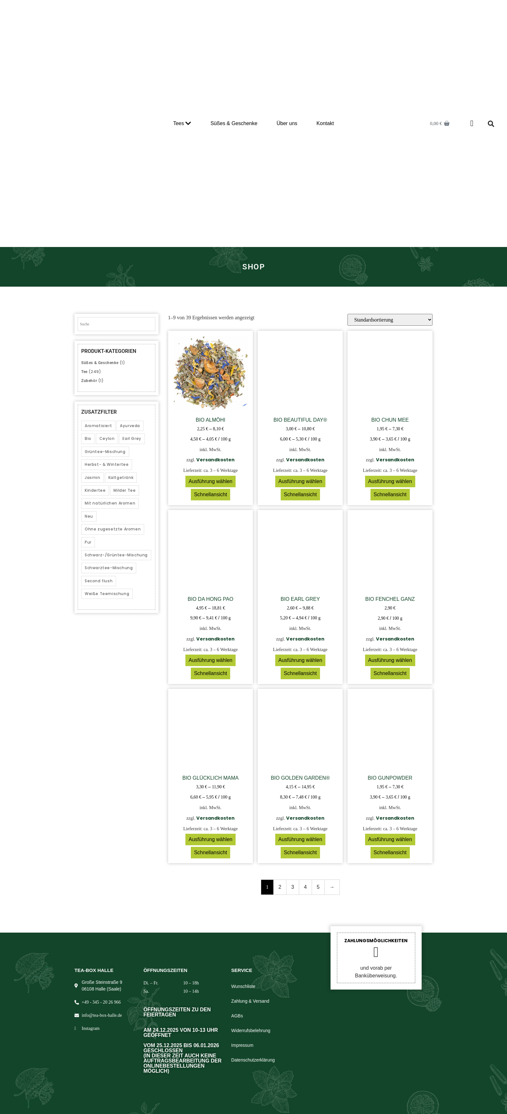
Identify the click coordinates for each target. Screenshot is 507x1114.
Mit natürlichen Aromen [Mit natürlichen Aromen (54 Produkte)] (110, 503)
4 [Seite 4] (305, 887)
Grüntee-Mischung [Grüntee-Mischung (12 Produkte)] (105, 451)
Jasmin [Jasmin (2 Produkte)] (92, 477)
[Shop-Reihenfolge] (390, 320)
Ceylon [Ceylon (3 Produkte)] (107, 438)
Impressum (242, 1045)
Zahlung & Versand (250, 1001)
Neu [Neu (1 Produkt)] (89, 516)
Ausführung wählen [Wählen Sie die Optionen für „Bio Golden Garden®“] (300, 839)
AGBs (237, 1015)
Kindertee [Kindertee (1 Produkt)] (95, 490)
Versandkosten (215, 460)
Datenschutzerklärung (253, 1059)
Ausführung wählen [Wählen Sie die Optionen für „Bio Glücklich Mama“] (210, 839)
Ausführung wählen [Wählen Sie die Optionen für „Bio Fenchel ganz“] (390, 660)
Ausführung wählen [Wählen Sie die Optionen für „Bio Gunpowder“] (390, 839)
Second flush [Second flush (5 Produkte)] (99, 581)
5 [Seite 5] (318, 887)
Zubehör (89, 380)
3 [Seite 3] (292, 887)
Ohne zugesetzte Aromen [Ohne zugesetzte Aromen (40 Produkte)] (113, 529)
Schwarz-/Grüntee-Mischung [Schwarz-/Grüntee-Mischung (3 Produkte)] (116, 555)
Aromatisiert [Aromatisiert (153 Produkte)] (98, 425)
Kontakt (325, 123)
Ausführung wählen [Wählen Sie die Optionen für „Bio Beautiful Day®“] (300, 481)
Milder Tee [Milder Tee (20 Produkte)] (124, 490)
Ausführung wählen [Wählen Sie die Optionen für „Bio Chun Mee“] (390, 481)
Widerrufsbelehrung (250, 1030)
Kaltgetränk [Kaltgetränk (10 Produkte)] (121, 477)
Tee (84, 372)
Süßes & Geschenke (233, 123)
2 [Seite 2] (279, 887)
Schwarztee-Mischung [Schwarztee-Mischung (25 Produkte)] (109, 567)
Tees (182, 123)
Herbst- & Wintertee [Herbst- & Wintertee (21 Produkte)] (107, 464)
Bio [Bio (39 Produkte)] (88, 438)
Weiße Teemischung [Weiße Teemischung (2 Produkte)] (107, 593)
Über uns (287, 123)
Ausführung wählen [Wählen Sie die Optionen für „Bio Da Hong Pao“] (210, 660)
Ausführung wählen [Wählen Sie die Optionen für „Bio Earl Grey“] (300, 660)
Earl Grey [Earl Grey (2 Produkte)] (131, 438)
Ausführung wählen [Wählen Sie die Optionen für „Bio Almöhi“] (210, 481)
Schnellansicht (210, 494)
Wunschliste (243, 986)
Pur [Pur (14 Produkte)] (88, 542)
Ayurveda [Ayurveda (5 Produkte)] (130, 425)
